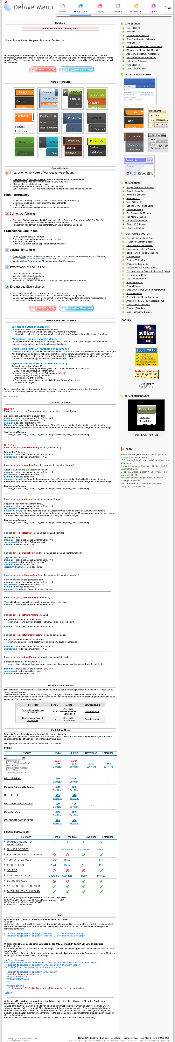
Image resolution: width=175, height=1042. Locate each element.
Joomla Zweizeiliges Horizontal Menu (144, 46)
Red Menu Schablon (136, 217)
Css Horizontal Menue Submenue (142, 297)
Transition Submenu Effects (140, 242)
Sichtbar (17, 182)
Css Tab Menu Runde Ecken (140, 206)
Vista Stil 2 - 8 (133, 65)
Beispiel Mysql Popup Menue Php (142, 253)
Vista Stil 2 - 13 (134, 202)
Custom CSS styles (136, 260)
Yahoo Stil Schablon (136, 195)
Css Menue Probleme (137, 275)
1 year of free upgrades (23, 886)
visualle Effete (33, 278)
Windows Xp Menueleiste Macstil (142, 50)
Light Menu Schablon (137, 61)
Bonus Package (17, 881)
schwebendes (43, 293)
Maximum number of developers (20, 843)
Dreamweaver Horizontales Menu (142, 267)
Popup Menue (133, 286)
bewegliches (30, 293)
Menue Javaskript (135, 209)
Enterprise (108, 752)
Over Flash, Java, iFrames (139, 312)
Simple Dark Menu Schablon (140, 187)
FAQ (136, 1038)
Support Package (18, 875)
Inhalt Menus (62, 293)
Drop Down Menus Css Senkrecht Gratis (146, 290)
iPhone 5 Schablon (135, 228)
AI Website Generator (137, 1041)
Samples (104, 1038)
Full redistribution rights (25, 854)
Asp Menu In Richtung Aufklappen (143, 54)
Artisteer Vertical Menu (137, 264)
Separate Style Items (136, 308)
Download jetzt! (92, 711)
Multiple (74, 752)
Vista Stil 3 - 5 (133, 32)
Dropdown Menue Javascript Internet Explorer (148, 271)
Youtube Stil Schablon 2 (138, 35)
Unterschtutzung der (29, 179)
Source (12, 870)
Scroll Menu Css (134, 293)
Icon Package (16, 865)
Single (57, 752)
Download (115, 1038)
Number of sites (18, 849)
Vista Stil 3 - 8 (133, 28)
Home (81, 1038)
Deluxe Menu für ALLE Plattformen (33, 719)
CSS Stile (29, 280)
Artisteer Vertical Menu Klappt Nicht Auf (145, 301)
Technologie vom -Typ (36, 220)
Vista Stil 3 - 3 (133, 43)
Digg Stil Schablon (135, 191)
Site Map (145, 1038)
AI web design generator (158, 1041)
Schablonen (38, 276)
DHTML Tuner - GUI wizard (23, 891)
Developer (91, 752)
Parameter (32, 261)
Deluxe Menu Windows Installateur (33, 711)
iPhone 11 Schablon (136, 68)
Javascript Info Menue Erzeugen (142, 249)
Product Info (92, 1038)
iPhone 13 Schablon (136, 224)
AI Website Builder (77, 1041)
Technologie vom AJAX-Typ (140, 238)
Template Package (19, 860)
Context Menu (133, 256)
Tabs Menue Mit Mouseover (140, 245)
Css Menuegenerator (137, 279)
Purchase (127, 1038)
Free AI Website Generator (114, 1041)
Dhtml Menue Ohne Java (138, 304)
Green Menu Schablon (137, 220)
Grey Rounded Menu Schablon (141, 57)
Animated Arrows (135, 282)
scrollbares (18, 293)
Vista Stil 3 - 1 (133, 198)
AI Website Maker (94, 1041)
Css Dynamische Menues (139, 213)
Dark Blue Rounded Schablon (141, 39)
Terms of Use (157, 1038)
